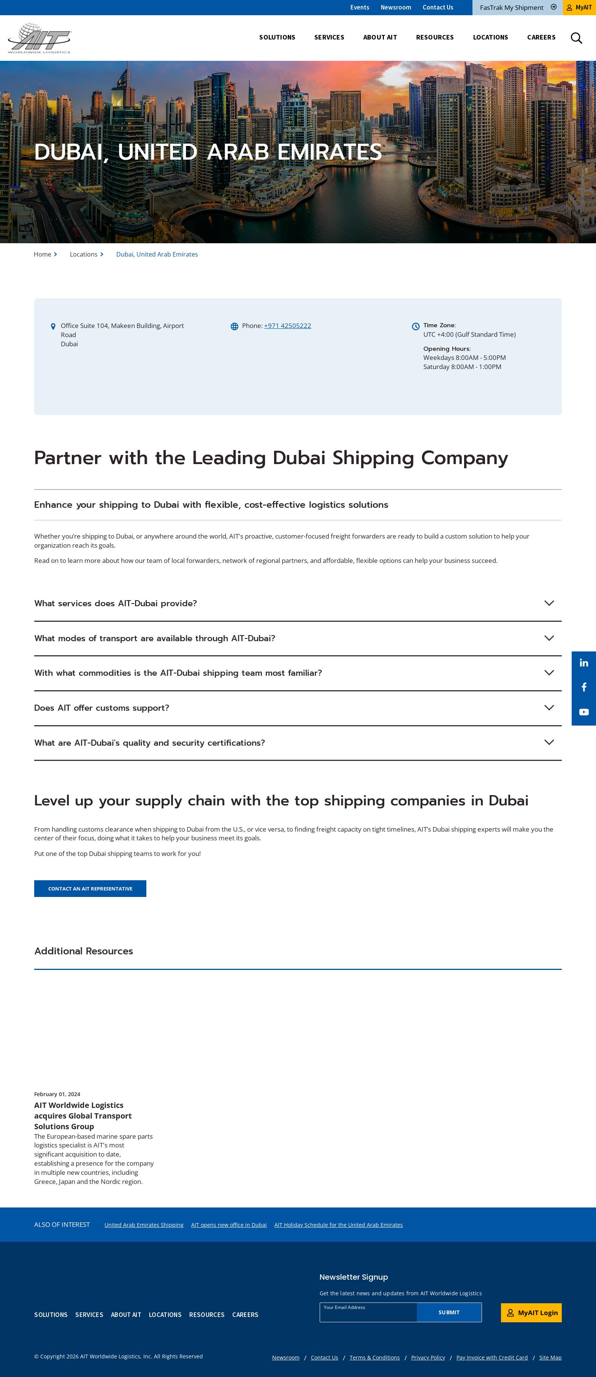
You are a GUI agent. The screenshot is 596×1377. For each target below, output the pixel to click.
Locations (84, 254)
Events (359, 7)
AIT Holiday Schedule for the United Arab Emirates (338, 1224)
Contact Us (438, 7)
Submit (449, 1312)
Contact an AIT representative (90, 888)
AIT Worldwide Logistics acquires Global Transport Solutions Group (83, 1115)
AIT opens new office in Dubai (229, 1224)
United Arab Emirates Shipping (144, 1224)
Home (42, 254)
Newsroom (396, 7)
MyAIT (579, 7)
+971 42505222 (287, 325)
